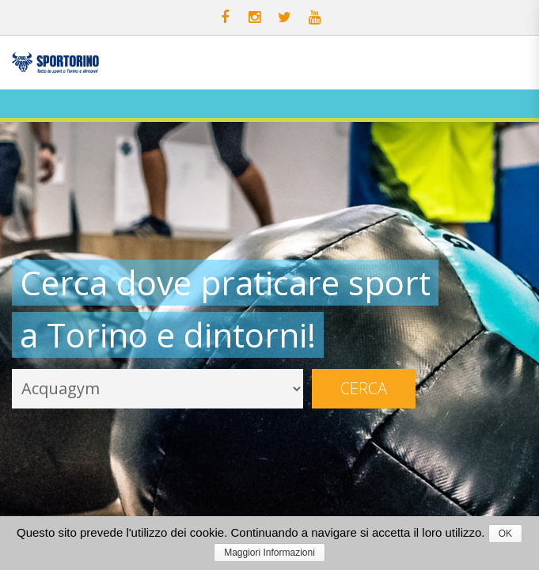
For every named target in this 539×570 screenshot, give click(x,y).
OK (505, 533)
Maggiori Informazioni (269, 552)
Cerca (363, 388)
